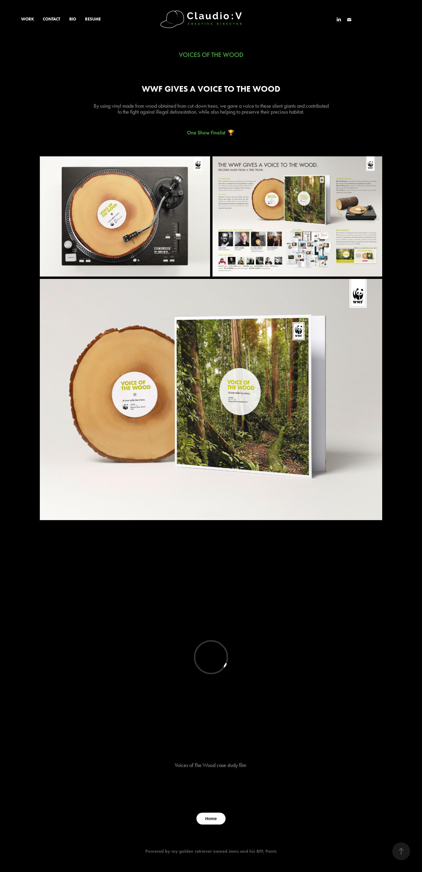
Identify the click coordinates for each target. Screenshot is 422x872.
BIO (72, 19)
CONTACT (51, 19)
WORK (27, 19)
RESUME (93, 19)
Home (211, 818)
